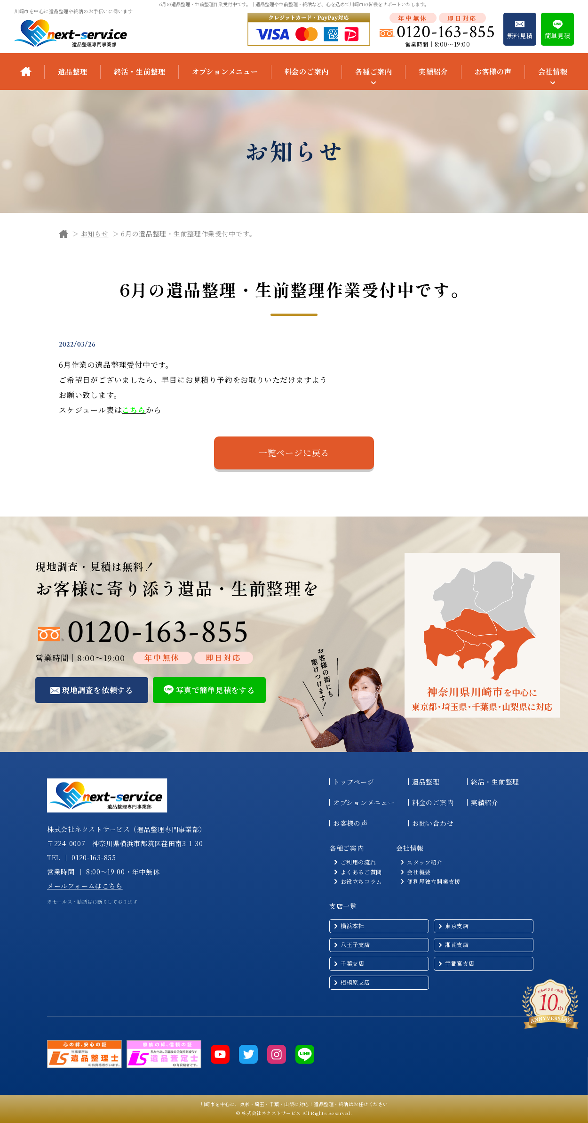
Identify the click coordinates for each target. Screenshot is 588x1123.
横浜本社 (352, 925)
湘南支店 (457, 944)
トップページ (353, 781)
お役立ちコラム (361, 881)
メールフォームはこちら (85, 885)
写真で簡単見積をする (215, 690)
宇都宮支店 (460, 963)
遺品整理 (72, 71)
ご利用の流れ (358, 862)
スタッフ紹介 (425, 862)
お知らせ (95, 233)
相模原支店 (355, 982)
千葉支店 (352, 963)
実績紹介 (433, 71)
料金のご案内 (307, 71)
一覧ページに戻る (294, 452)
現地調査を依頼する (97, 690)
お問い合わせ (432, 823)
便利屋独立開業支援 (433, 881)
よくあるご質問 (361, 872)
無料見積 (520, 35)
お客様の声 (493, 71)
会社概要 (418, 872)
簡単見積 (558, 35)
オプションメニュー (225, 71)
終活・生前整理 (140, 71)
